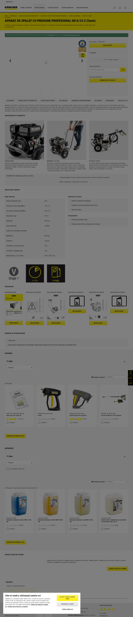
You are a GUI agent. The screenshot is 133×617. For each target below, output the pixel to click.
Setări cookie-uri (67, 609)
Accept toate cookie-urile (67, 598)
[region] (41, 603)
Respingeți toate (67, 604)
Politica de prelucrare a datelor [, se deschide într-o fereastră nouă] (18, 606)
